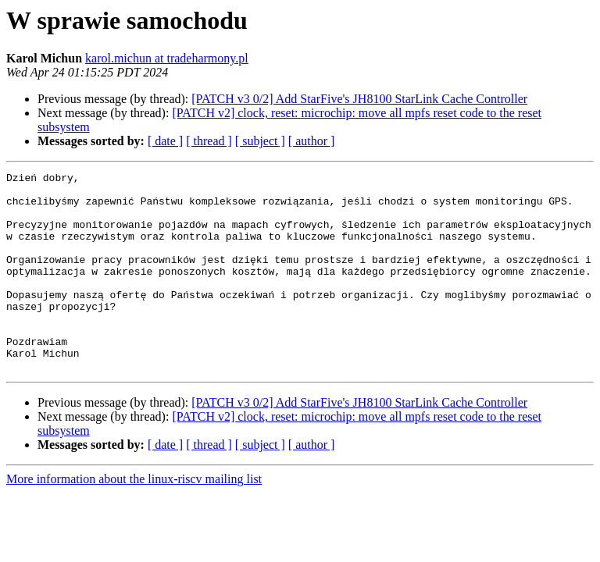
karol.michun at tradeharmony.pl (166, 58)
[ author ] (311, 141)
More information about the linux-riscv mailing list (134, 518)
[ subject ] (260, 141)
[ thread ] (209, 141)
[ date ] (165, 141)
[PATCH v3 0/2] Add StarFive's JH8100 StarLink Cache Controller (359, 98)
